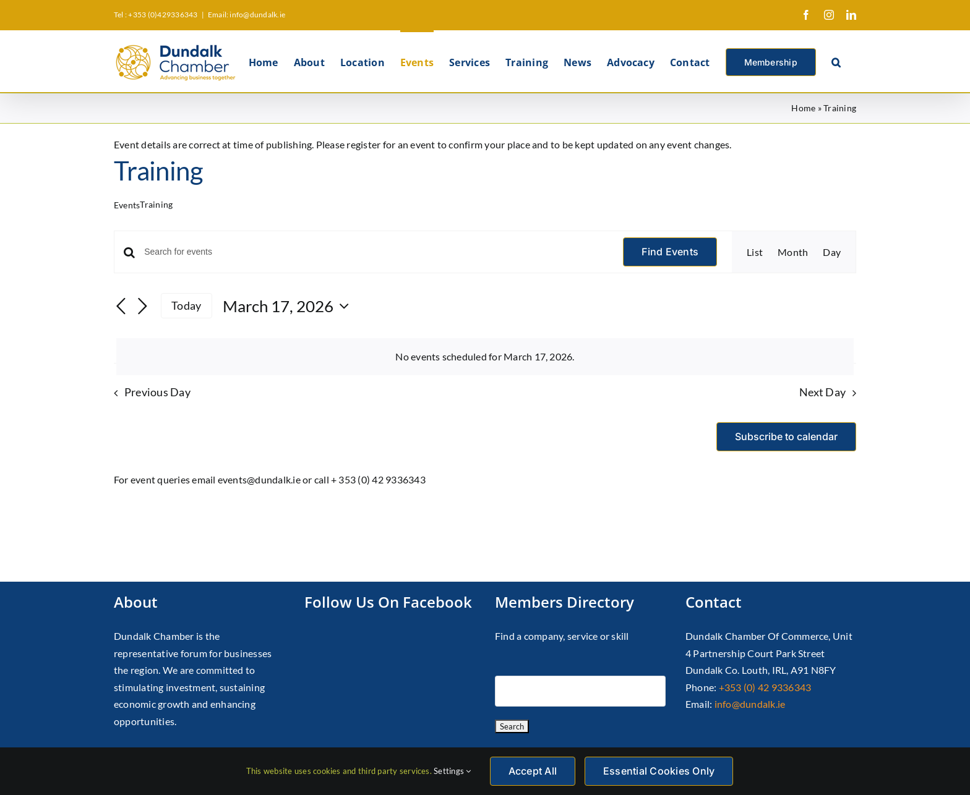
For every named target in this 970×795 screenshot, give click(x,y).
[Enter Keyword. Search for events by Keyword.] (376, 251)
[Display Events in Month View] (793, 252)
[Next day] (142, 307)
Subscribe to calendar (786, 437)
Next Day (822, 392)
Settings (452, 771)
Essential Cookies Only (659, 771)
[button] (836, 61)
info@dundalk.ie (750, 704)
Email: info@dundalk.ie (246, 14)
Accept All (533, 771)
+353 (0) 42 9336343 (765, 687)
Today (186, 305)
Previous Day (157, 392)
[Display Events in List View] (755, 252)
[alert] (485, 356)
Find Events (670, 251)
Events (127, 205)
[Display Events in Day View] (832, 252)
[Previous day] (121, 307)
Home (803, 108)
